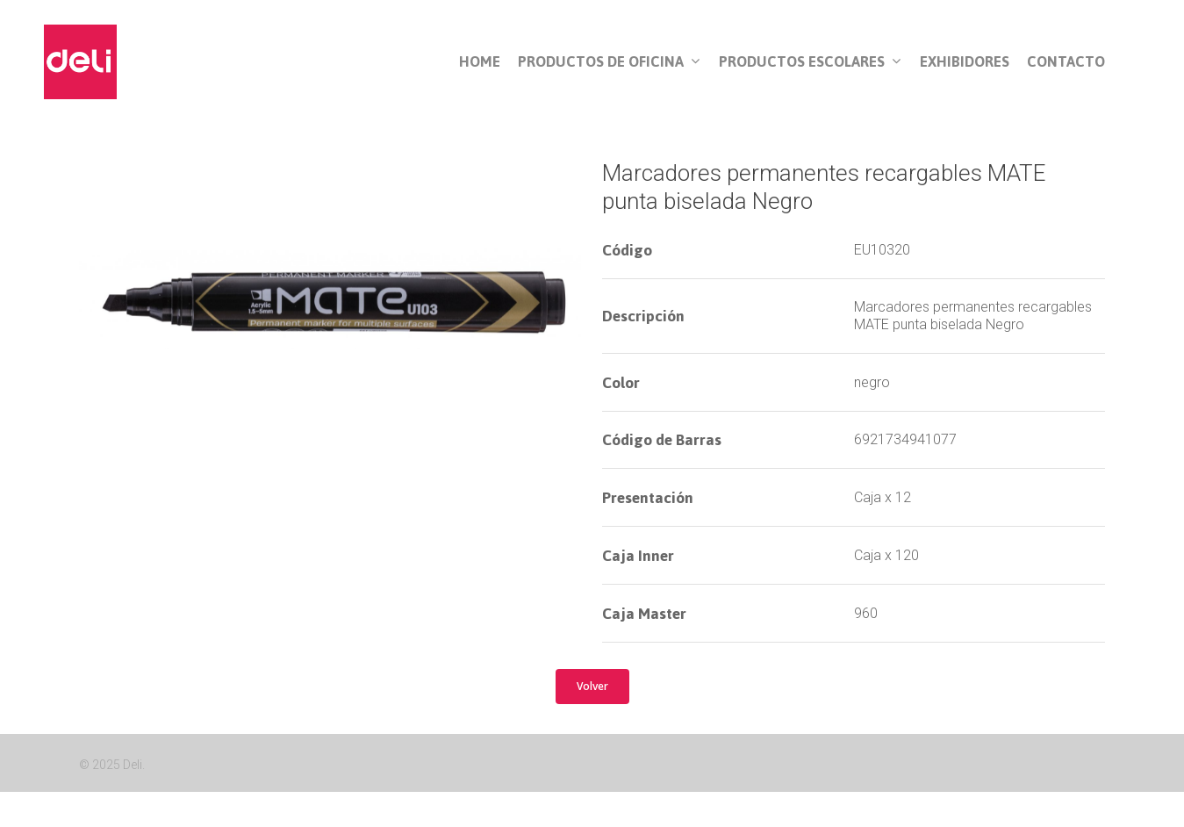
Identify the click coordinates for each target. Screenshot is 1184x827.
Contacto (1066, 61)
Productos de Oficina (609, 62)
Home (479, 61)
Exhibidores (964, 61)
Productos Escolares (810, 62)
